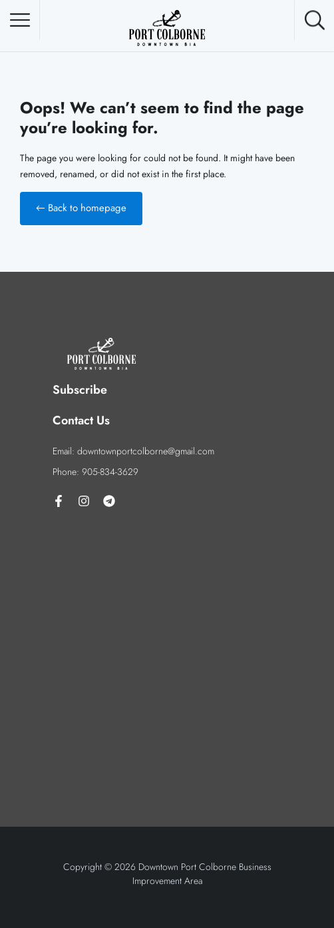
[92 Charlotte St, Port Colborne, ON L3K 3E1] (167, 633)
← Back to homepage (81, 208)
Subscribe (80, 389)
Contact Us (81, 420)
